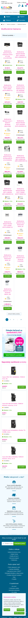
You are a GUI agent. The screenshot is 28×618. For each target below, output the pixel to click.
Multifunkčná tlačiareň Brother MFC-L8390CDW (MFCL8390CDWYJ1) (20, 158)
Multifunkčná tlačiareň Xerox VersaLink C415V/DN (20, 258)
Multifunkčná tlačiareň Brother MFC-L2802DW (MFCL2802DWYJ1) (20, 54)
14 (21, 319)
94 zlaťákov (6, 434)
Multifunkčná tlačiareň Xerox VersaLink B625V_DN (7, 291)
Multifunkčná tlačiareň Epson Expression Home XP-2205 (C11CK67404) (7, 54)
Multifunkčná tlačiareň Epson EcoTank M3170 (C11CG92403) (7, 157)
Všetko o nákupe (21, 2)
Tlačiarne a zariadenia (11, 24)
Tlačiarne (7, 20)
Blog (14, 577)
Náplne (7, 17)
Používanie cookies (14, 588)
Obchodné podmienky (14, 590)
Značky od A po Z (14, 556)
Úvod (3, 24)
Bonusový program (14, 558)
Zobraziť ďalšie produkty (14, 313)
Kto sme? (14, 586)
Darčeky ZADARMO (14, 569)
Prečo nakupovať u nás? (14, 567)
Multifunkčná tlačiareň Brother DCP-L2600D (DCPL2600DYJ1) (8, 88)
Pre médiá (14, 592)
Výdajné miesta (14, 554)
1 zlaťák (8, 62)
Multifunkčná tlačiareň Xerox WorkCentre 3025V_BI (7, 257)
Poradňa (14, 579)
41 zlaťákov (6, 380)
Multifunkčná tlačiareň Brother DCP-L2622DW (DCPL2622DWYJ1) (20, 123)
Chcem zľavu (19, 543)
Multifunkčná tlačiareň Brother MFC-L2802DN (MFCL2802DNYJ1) (7, 191)
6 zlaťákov (6, 407)
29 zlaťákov (6, 460)
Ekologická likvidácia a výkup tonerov (14, 573)
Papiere (21, 17)
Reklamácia (14, 560)
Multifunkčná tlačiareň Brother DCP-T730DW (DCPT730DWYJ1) (20, 191)
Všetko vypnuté (19, 613)
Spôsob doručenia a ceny (14, 552)
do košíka (7, 72)
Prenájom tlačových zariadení (14, 575)
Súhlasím (7, 609)
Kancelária (21, 20)
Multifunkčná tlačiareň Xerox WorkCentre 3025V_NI (20, 223)
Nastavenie (20, 609)
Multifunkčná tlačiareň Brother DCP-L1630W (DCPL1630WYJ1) (7, 224)
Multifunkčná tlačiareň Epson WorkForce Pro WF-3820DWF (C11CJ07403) (20, 88)
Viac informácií (15, 606)
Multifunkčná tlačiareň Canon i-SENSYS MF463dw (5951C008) (7, 123)
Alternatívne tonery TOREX (14, 571)
